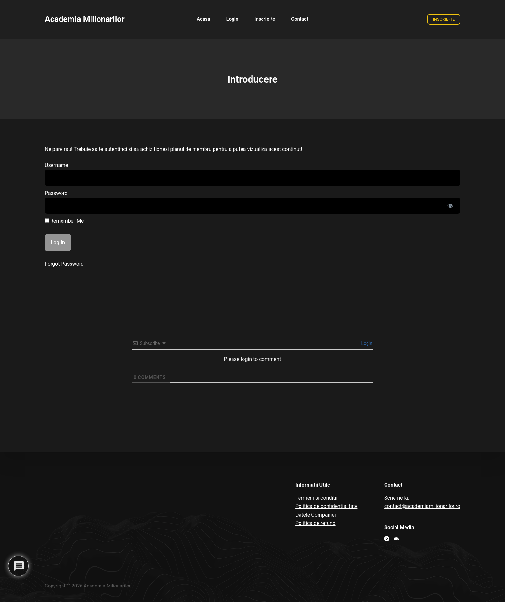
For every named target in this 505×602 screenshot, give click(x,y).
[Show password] (450, 206)
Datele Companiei (315, 515)
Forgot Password (64, 264)
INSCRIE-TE (444, 19)
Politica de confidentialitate (326, 506)
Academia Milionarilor (85, 19)
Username (56, 165)
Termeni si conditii (316, 498)
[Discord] (396, 538)
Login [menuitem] (232, 19)
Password (56, 193)
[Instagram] (386, 538)
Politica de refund (315, 523)
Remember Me (64, 221)
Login (366, 343)
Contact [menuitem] (299, 19)
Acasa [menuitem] (203, 19)
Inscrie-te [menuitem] (264, 19)
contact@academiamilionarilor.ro (422, 506)
